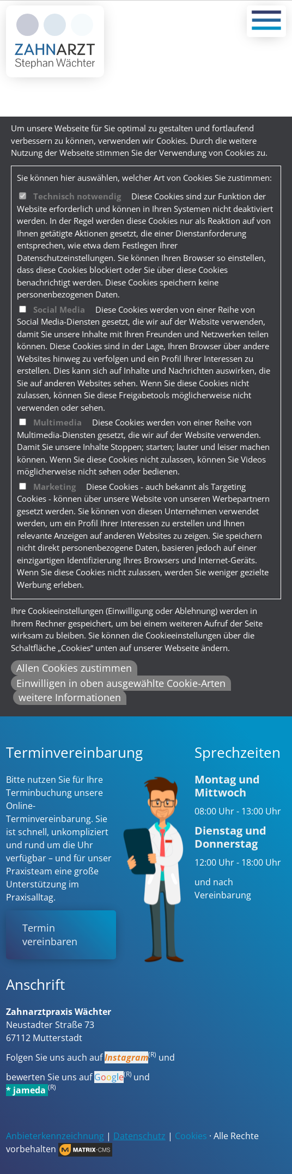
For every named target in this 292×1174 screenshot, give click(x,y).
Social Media (59, 309)
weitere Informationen (70, 697)
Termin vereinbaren (49, 934)
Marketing (54, 486)
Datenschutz (139, 1136)
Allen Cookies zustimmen (74, 667)
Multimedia (57, 422)
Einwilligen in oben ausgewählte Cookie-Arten (121, 683)
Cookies (191, 1136)
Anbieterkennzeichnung (55, 1136)
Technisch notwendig (77, 196)
